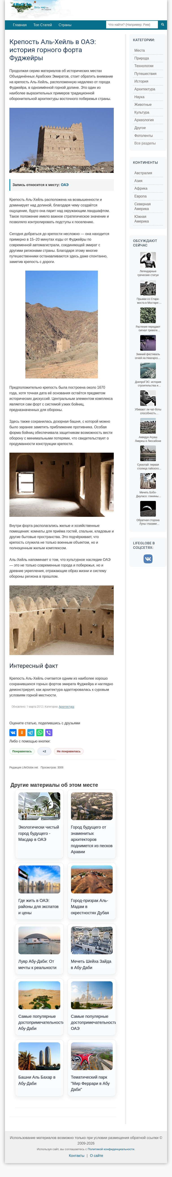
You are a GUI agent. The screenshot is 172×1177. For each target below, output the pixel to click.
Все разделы (145, 143)
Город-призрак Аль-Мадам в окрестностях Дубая (92, 890)
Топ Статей (42, 25)
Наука (139, 97)
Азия (138, 181)
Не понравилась (69, 751)
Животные (143, 104)
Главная (20, 25)
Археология (144, 120)
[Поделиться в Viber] (48, 732)
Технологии (143, 66)
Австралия (143, 173)
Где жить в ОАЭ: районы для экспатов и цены (39, 890)
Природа (141, 58)
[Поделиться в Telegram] (30, 732)
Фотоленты (143, 136)
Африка (140, 188)
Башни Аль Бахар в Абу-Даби (39, 1064)
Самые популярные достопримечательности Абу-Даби (40, 1006)
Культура (141, 112)
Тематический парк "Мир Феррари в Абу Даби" (92, 1067)
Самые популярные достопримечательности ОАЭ (93, 1006)
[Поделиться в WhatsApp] (39, 732)
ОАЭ (65, 185)
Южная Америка (141, 219)
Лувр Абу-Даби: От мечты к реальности (39, 948)
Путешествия (145, 74)
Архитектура (66, 706)
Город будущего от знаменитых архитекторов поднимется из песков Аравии (92, 823)
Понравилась (22, 751)
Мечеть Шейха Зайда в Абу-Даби (92, 948)
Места (139, 50)
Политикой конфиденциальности (111, 1149)
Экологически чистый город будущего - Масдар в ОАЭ (39, 817)
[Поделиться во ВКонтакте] (13, 732)
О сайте (96, 1156)
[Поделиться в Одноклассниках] (22, 732)
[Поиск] (162, 25)
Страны (65, 25)
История (141, 81)
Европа (140, 196)
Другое (140, 128)
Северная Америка (142, 206)
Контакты (76, 1156)
